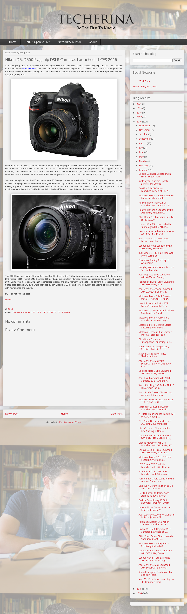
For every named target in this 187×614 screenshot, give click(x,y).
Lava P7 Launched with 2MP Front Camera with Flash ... (154, 305)
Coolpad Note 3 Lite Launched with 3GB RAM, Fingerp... (155, 372)
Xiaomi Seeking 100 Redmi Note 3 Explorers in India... (156, 386)
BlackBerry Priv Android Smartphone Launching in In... (155, 340)
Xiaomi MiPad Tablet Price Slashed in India (152, 355)
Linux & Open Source (37, 42)
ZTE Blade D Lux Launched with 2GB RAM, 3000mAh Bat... (155, 422)
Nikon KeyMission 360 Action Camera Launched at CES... (154, 523)
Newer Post (11, 413)
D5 (48, 312)
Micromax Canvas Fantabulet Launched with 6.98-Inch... (154, 408)
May (141, 156)
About (93, 42)
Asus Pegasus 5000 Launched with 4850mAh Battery (154, 276)
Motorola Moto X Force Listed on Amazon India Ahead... (156, 197)
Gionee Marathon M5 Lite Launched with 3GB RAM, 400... (156, 444)
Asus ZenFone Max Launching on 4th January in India (156, 581)
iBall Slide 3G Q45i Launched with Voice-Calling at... (156, 254)
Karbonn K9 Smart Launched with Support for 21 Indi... (156, 480)
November (145, 129)
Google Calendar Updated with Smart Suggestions (155, 175)
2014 (139, 593)
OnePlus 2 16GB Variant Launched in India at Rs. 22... (155, 190)
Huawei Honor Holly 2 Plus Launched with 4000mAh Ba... (155, 204)
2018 (139, 112)
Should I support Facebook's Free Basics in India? (156, 573)
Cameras (25, 312)
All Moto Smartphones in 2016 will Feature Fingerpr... (156, 415)
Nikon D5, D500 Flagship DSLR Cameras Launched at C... (155, 530)
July (141, 147)
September (145, 138)
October (143, 134)
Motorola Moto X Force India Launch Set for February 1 (154, 319)
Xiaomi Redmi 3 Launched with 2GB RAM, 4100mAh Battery (155, 437)
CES (33, 312)
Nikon (67, 312)
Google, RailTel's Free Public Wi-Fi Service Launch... (156, 269)
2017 (139, 117)
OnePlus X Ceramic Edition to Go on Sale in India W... (156, 487)
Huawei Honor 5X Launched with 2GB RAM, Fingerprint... (156, 211)
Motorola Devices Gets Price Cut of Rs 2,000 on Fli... (156, 401)
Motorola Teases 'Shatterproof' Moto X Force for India (155, 333)
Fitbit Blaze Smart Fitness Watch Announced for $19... (156, 537)
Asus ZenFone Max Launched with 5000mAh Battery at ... (154, 566)
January (143, 170)
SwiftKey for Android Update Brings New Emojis (153, 182)
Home (12, 42)
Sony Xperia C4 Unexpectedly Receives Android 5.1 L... (154, 348)
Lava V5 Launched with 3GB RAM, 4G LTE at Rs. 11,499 (156, 233)
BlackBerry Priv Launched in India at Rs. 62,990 (156, 218)
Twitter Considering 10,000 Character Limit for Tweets (154, 501)
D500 (53, 312)
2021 (139, 103)
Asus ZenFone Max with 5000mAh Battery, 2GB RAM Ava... (155, 363)
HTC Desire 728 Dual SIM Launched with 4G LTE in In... (155, 466)
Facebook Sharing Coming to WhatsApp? (154, 261)
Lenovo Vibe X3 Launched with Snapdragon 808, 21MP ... (155, 225)
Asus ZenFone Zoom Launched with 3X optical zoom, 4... (155, 290)
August (143, 143)
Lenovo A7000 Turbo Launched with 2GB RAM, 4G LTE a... (155, 451)
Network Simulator (69, 42)
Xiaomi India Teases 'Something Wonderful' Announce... (155, 394)
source (8, 299)
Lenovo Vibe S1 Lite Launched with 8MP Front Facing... (154, 559)
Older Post (116, 413)
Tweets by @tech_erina (145, 86)
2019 (139, 108)
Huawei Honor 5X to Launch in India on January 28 (155, 509)
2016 (139, 121)
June (141, 152)
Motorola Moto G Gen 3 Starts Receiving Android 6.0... (155, 458)
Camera (16, 312)
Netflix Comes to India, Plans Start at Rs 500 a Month (154, 494)
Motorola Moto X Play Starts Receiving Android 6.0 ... (154, 545)
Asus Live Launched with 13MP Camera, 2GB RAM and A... (155, 379)
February (144, 165)
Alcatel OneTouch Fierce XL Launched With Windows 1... (154, 473)
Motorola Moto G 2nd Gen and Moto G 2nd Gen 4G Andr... (155, 297)
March (142, 161)
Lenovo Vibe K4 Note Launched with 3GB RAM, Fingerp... (155, 552)
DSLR (60, 312)
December (145, 125)
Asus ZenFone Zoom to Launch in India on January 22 (156, 516)
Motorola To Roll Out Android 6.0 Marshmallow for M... (156, 312)
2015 (139, 588)
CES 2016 (41, 312)
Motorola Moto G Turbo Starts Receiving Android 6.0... (155, 326)
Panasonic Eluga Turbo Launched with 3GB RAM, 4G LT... (156, 283)
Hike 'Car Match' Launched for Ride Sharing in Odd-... (154, 429)
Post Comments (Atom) (70, 422)
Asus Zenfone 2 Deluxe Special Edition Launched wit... (155, 240)
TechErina (144, 81)
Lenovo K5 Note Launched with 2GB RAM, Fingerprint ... (155, 247)
